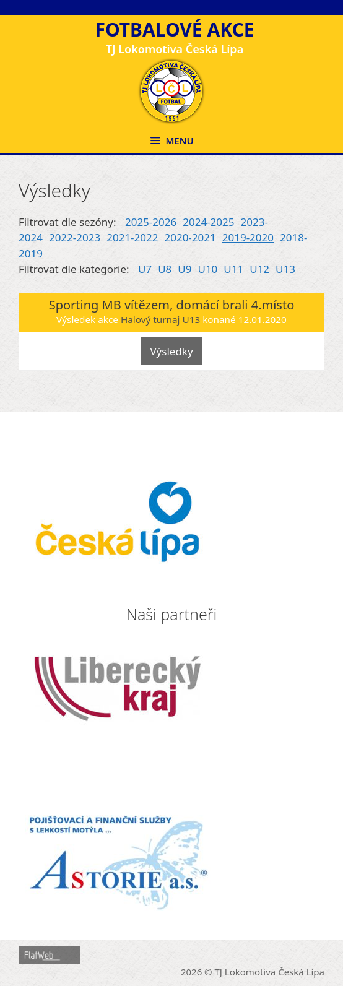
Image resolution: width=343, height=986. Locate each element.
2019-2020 (248, 237)
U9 (184, 269)
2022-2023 (74, 237)
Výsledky (171, 351)
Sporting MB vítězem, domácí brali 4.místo (172, 304)
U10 (207, 269)
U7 (145, 269)
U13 (285, 269)
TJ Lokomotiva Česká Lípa (270, 972)
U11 (233, 269)
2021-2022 (132, 237)
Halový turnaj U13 (160, 319)
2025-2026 (150, 222)
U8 (165, 269)
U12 (259, 269)
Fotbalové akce (174, 29)
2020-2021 (189, 237)
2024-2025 (208, 222)
